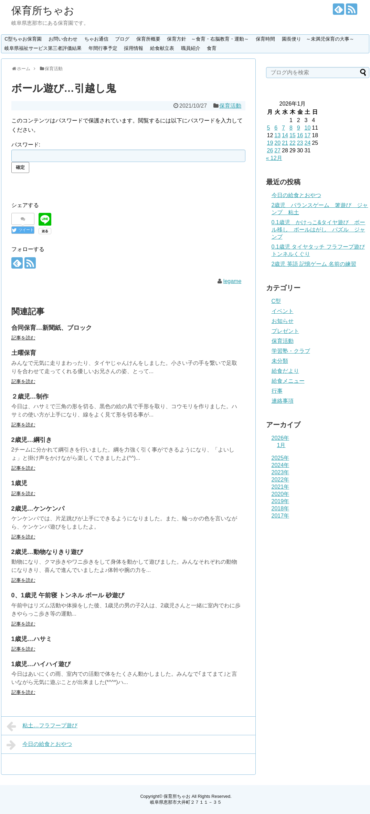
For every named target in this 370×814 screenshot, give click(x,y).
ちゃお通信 (96, 39)
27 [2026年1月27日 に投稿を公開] (277, 150)
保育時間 (265, 39)
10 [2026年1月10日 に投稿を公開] (307, 128)
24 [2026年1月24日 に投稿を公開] (307, 143)
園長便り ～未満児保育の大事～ (318, 39)
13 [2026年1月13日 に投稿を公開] (277, 135)
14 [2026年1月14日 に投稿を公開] (285, 135)
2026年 (280, 438)
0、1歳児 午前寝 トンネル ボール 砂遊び (67, 595)
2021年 (280, 487)
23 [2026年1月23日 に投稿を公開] (300, 143)
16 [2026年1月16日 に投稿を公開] (300, 135)
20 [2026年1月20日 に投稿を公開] (277, 143)
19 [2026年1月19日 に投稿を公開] (270, 143)
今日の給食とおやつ (39, 744)
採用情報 (133, 48)
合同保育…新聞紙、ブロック (51, 327)
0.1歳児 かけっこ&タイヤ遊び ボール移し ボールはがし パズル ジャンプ (319, 229)
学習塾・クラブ (291, 351)
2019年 (280, 501)
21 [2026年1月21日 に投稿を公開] (285, 143)
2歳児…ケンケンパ (37, 508)
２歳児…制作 (30, 396)
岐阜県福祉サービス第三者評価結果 (43, 48)
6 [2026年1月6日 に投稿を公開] (275, 128)
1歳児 (19, 483)
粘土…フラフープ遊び (42, 726)
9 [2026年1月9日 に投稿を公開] (298, 128)
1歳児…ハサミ (31, 639)
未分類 (280, 361)
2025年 (280, 458)
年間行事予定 (102, 48)
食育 (211, 48)
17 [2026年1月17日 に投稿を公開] (307, 135)
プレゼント (285, 331)
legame (232, 281)
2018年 (280, 508)
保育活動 (230, 106)
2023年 (280, 472)
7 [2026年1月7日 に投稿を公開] (283, 128)
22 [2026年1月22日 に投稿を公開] (292, 143)
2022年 (280, 479)
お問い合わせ (63, 39)
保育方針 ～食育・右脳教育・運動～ (208, 39)
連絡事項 (283, 401)
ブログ (122, 39)
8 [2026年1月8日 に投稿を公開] (291, 128)
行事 (277, 391)
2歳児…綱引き (31, 439)
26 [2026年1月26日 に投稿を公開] (270, 150)
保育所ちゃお (42, 10)
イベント (283, 311)
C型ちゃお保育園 (23, 39)
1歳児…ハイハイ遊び (41, 664)
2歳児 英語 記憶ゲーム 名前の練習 (314, 264)
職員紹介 (190, 48)
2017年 (280, 516)
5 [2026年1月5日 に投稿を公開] (268, 128)
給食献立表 (162, 48)
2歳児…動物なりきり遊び (47, 552)
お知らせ (283, 321)
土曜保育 (23, 352)
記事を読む (23, 337)
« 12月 (274, 158)
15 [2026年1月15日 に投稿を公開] (292, 135)
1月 (281, 445)
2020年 (280, 494)
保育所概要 (148, 39)
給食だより (285, 371)
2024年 (280, 465)
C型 (276, 301)
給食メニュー (288, 381)
